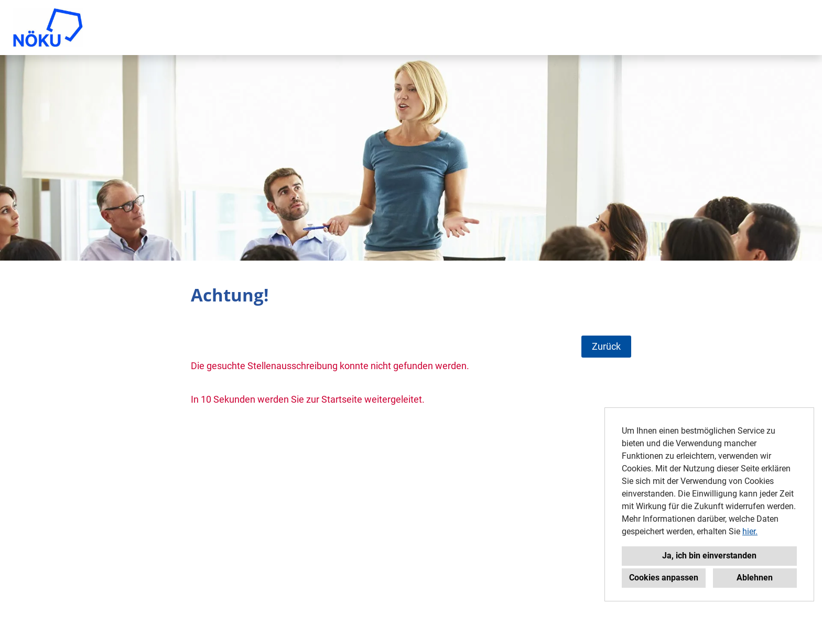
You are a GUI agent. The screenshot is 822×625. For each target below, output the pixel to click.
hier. (750, 531)
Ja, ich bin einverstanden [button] (709, 556)
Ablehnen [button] (755, 578)
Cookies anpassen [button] (663, 578)
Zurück (606, 346)
